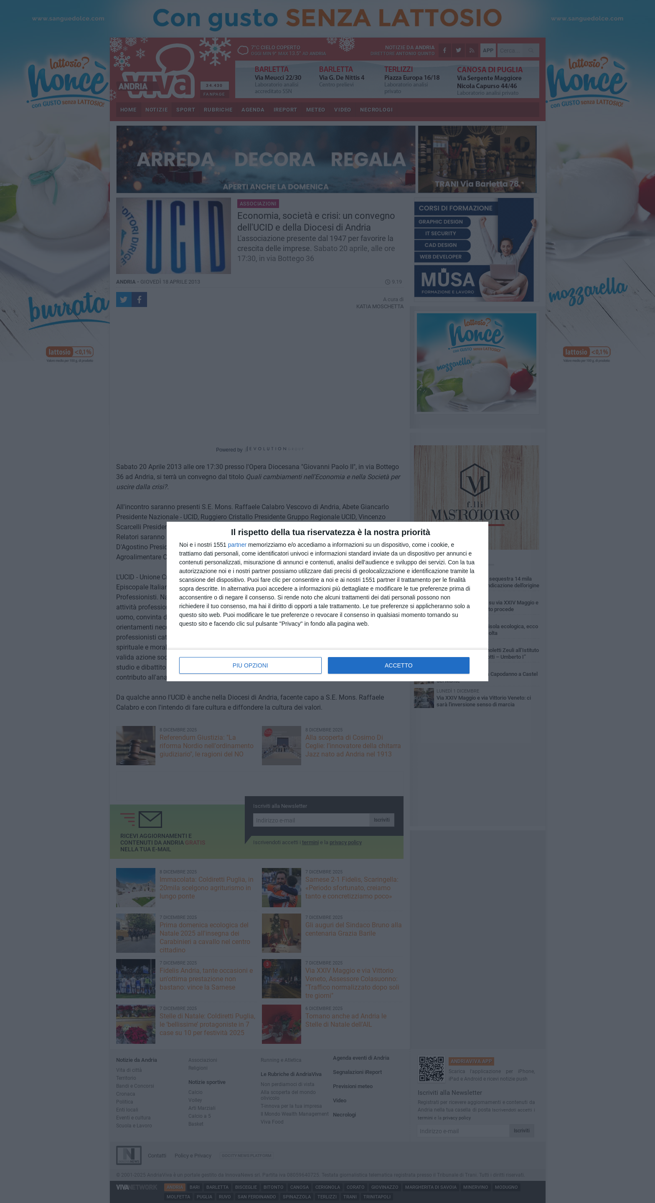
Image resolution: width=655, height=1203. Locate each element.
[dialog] (327, 601)
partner (237, 545)
